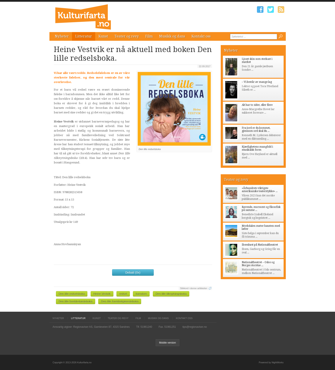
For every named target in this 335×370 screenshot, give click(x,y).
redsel (123, 293)
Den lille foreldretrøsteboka (75, 301)
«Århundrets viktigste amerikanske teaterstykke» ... (260, 190)
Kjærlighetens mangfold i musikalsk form (257, 148)
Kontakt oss (201, 36)
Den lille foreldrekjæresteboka (119, 301)
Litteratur (83, 36)
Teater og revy (126, 36)
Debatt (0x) (132, 272)
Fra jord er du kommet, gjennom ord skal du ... (256, 129)
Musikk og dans (172, 36)
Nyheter (62, 36)
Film (149, 36)
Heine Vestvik (102, 293)
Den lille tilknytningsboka (171, 293)
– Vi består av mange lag (257, 81)
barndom (141, 293)
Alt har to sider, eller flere (257, 104)
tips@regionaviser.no (195, 326)
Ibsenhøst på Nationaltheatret (260, 244)
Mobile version (167, 342)
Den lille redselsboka (72, 293)
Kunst (103, 36)
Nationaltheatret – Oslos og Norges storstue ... (258, 264)
